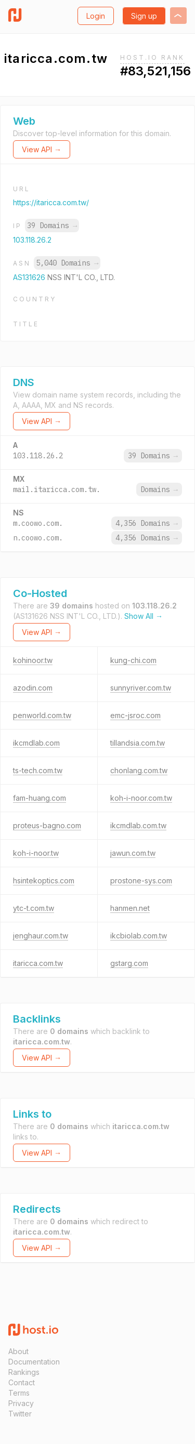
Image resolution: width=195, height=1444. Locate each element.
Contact (21, 1382)
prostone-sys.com (141, 880)
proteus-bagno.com (47, 825)
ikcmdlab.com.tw (138, 825)
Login (95, 15)
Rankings (24, 1372)
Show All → (143, 616)
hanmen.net (130, 908)
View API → (41, 149)
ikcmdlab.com (36, 742)
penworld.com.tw (42, 715)
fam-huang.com (39, 797)
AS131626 (30, 277)
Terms (19, 1392)
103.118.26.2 (32, 239)
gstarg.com (129, 963)
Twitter (20, 1413)
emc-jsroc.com (135, 715)
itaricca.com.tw (38, 963)
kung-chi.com (133, 660)
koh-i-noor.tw (36, 853)
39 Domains (52, 225)
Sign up (144, 15)
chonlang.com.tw (138, 770)
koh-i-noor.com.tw (141, 797)
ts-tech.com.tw (37, 770)
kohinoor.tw (33, 660)
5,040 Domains (67, 263)
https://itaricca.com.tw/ (51, 202)
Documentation (34, 1361)
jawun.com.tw (132, 853)
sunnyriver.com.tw (140, 687)
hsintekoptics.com (43, 880)
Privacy (21, 1403)
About (18, 1351)
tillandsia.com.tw (137, 742)
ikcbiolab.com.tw (138, 935)
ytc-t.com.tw (33, 908)
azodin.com (33, 687)
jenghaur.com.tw (40, 935)
